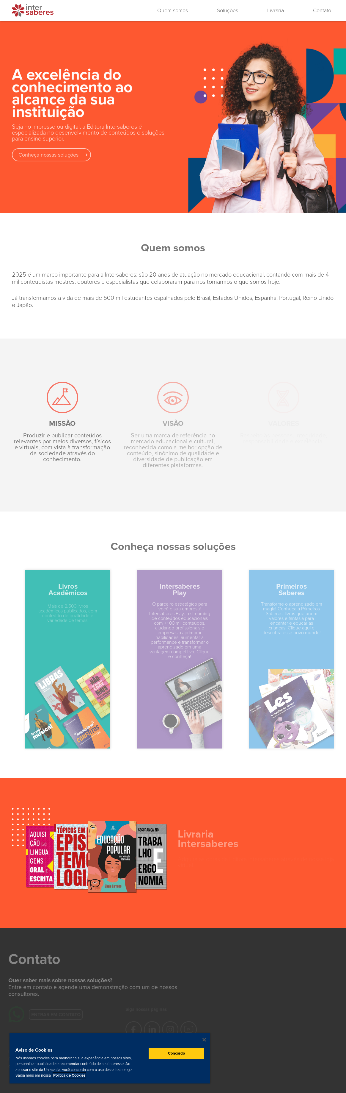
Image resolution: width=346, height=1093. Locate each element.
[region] (110, 1058)
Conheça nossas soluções (48, 157)
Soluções (227, 10)
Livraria (275, 10)
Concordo (176, 1053)
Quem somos (172, 10)
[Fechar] (204, 1039)
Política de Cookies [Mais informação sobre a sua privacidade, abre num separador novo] (69, 1075)
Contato (322, 10)
